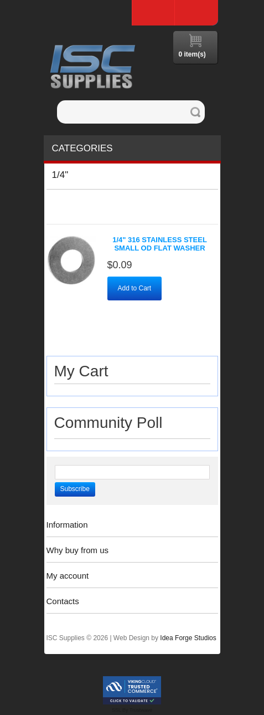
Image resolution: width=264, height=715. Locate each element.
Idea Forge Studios (188, 638)
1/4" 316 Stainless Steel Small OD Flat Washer (159, 244)
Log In (196, 12)
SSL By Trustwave (132, 710)
